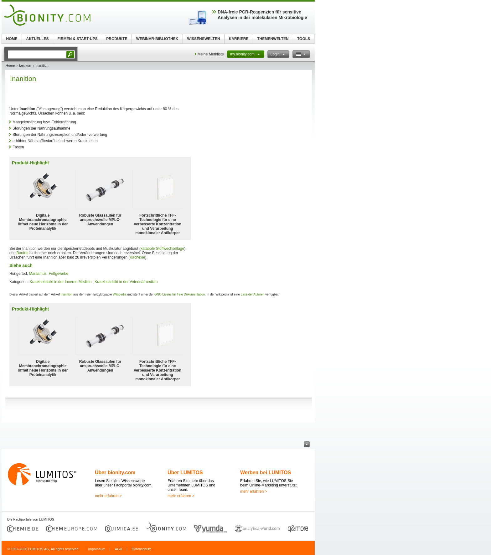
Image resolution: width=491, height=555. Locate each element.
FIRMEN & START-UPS (77, 39)
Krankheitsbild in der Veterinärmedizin (126, 282)
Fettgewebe (58, 273)
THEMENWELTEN (272, 39)
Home (10, 65)
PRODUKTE (116, 39)
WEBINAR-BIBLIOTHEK (157, 39)
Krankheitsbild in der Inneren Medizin (60, 282)
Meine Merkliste (211, 54)
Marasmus (38, 273)
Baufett (22, 253)
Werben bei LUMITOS (265, 472)
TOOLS (303, 39)
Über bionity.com (115, 472)
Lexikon (25, 65)
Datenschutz (141, 549)
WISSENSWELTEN (203, 39)
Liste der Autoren (253, 294)
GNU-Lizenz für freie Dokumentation (179, 294)
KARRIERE (239, 39)
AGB (118, 549)
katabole (148, 248)
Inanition (66, 294)
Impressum (96, 549)
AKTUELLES (37, 39)
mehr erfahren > (108, 496)
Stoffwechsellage (170, 248)
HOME (12, 39)
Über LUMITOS (185, 472)
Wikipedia (119, 294)
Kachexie (137, 257)
